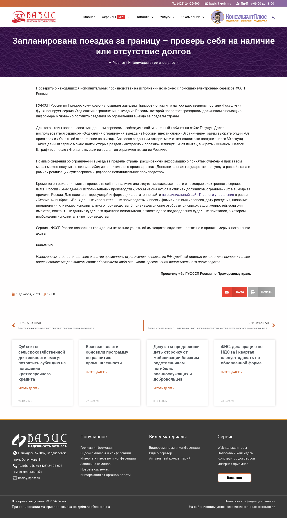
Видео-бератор (160, 453)
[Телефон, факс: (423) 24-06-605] (38, 466)
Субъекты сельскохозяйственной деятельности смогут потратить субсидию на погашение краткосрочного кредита (42, 363)
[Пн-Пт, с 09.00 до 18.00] (255, 3)
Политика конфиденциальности (250, 501)
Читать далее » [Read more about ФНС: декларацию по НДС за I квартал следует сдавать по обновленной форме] (231, 372)
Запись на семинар (95, 464)
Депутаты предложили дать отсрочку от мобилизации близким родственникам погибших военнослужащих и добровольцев (176, 363)
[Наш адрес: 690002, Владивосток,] (40, 453)
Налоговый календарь (235, 453)
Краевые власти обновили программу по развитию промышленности (107, 354)
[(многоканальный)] (27, 471)
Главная (118, 63)
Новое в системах (94, 469)
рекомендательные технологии (250, 507)
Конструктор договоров (236, 458)
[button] (127, 17)
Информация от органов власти (153, 63)
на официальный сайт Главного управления (198, 195)
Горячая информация (97, 448)
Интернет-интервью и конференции (108, 458)
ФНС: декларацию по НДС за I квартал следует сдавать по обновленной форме (242, 354)
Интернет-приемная (233, 464)
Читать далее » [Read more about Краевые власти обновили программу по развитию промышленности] (96, 372)
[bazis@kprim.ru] (217, 3)
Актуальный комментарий (169, 458)
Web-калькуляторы (232, 448)
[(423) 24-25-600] (186, 3)
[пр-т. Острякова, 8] (27, 459)
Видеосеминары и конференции (105, 453)
